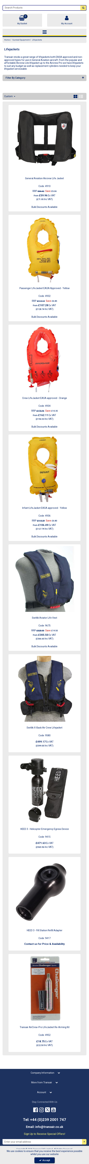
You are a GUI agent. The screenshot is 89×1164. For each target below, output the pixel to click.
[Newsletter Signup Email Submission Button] (84, 1142)
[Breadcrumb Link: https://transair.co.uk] (7, 40)
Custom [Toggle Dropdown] (8, 96)
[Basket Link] (22, 20)
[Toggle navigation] (44, 32)
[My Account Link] (67, 20)
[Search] (41, 7)
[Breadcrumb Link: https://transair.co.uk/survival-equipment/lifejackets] (37, 40)
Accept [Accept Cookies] (44, 1160)
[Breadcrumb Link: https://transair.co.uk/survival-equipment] (20, 40)
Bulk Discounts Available (44, 207)
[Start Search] (83, 7)
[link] (35, 1110)
